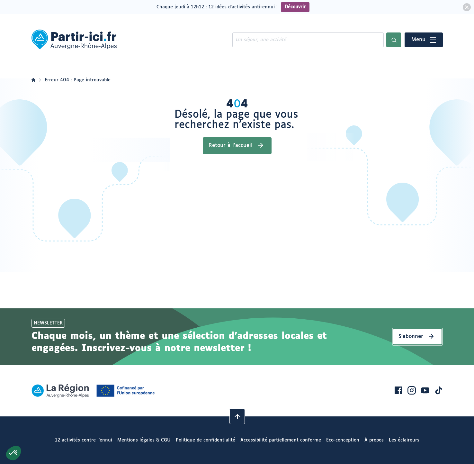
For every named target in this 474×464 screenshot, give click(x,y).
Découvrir (295, 7)
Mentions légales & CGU (144, 440)
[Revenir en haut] (237, 416)
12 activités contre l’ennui (83, 440)
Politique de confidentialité (205, 440)
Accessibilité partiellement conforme (280, 440)
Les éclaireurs (404, 440)
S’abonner (410, 336)
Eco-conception (342, 440)
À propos (374, 440)
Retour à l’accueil (231, 145)
